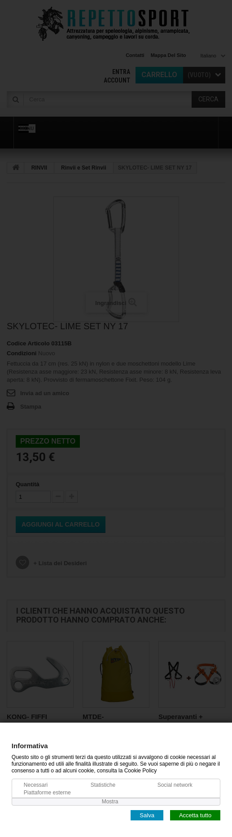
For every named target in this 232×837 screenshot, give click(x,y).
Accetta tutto (195, 814)
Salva (147, 814)
